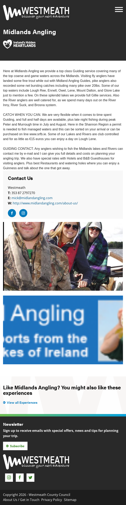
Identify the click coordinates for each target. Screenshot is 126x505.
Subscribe (17, 446)
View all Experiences (22, 402)
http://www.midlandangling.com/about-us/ (45, 203)
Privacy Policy (51, 500)
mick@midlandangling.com (32, 198)
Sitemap (70, 500)
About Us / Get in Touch (21, 500)
